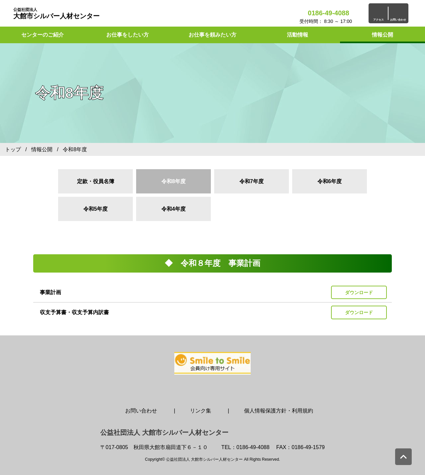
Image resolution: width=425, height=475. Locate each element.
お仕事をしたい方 (127, 35)
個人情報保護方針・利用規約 (278, 411)
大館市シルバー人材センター (56, 13)
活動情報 (297, 35)
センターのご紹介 (42, 35)
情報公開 (382, 35)
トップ (13, 149)
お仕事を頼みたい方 (212, 35)
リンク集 (200, 411)
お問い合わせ (141, 411)
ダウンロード (359, 292)
